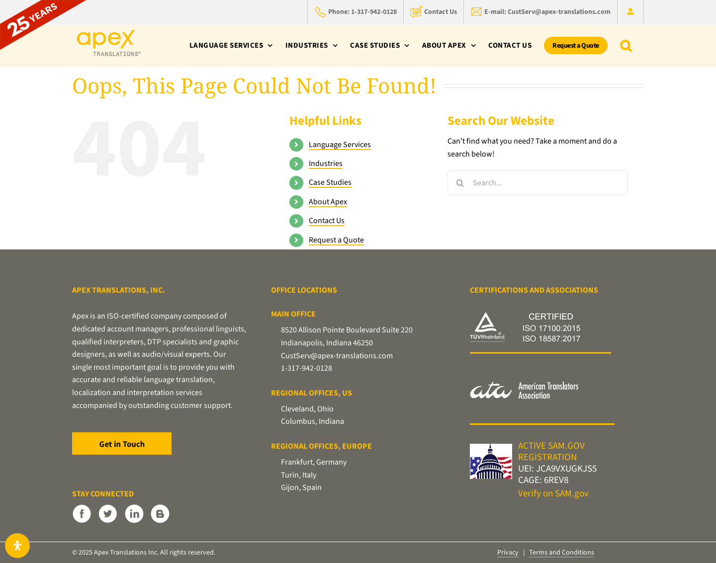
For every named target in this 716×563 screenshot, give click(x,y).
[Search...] (538, 182)
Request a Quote (336, 240)
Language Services (340, 144)
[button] (626, 45)
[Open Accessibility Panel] (17, 545)
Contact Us (327, 220)
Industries (326, 163)
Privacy (508, 553)
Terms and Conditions (561, 553)
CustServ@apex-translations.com (337, 355)
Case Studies (330, 182)
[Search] (460, 182)
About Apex (328, 201)
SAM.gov (572, 493)
